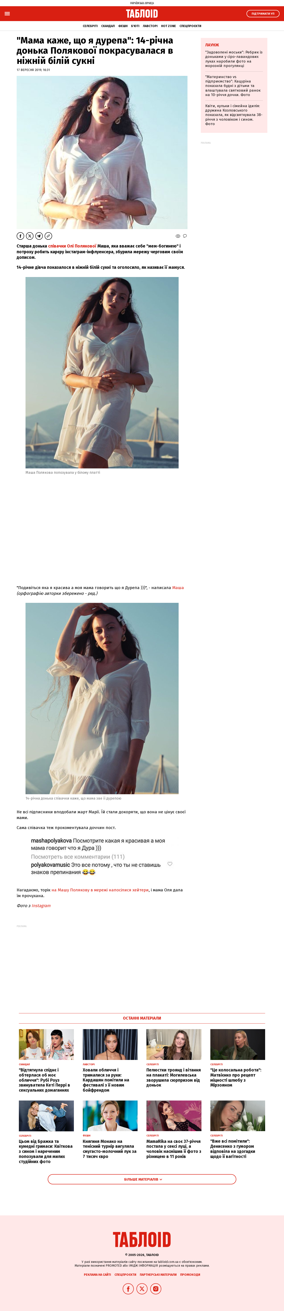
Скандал (108, 26)
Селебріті (90, 26)
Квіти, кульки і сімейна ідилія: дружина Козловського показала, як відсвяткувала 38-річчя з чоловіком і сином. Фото (233, 115)
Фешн (123, 26)
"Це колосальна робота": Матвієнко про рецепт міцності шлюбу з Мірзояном (235, 1077)
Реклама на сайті (97, 1275)
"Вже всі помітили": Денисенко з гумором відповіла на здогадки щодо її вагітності (232, 1149)
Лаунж (212, 45)
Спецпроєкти (190, 26)
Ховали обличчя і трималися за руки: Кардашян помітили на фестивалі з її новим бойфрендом (106, 1080)
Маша (178, 587)
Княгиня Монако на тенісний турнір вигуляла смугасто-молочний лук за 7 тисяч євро (109, 1149)
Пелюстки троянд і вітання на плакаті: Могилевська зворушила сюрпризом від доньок (173, 1077)
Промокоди (190, 1275)
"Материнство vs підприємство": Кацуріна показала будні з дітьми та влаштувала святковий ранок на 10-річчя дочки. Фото (232, 86)
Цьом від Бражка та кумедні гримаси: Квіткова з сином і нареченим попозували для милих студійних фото (46, 1151)
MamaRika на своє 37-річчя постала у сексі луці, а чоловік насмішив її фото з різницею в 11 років (173, 1149)
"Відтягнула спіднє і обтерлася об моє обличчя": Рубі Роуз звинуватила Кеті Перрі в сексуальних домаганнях (44, 1080)
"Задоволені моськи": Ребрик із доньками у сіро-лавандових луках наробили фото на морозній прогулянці (233, 59)
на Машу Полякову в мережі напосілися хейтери (100, 889)
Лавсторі (150, 26)
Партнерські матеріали (158, 1275)
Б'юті (135, 26)
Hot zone (168, 26)
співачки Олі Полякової (72, 246)
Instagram (40, 905)
